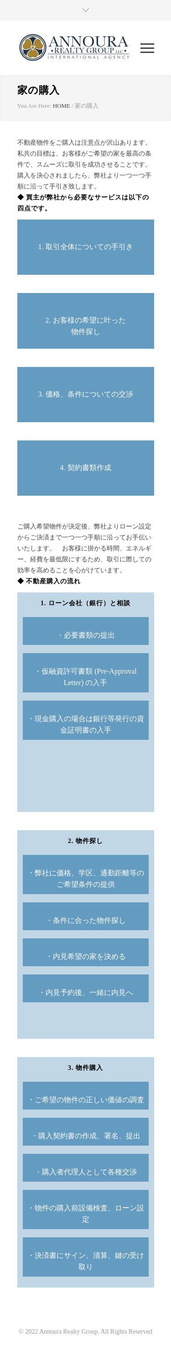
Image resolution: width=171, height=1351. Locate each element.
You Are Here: (34, 105)
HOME (61, 105)
